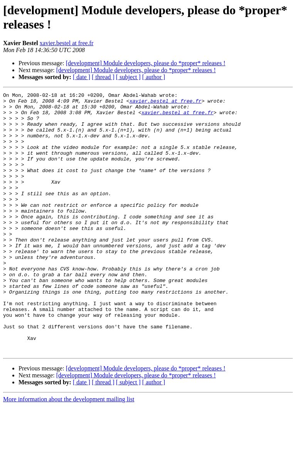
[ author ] (153, 77)
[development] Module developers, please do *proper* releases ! (145, 63)
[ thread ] (103, 77)
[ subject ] (128, 77)
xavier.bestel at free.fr (66, 43)
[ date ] (81, 77)
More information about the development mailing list (68, 451)
